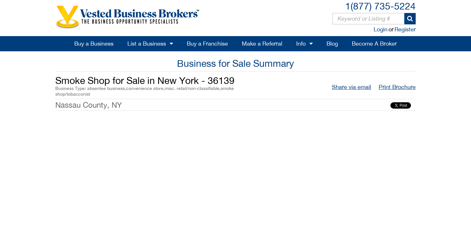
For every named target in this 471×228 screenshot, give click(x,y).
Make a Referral (262, 43)
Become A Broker (374, 43)
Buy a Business (93, 43)
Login (381, 29)
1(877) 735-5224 (380, 6)
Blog (332, 43)
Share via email (351, 87)
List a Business (146, 43)
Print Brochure (397, 87)
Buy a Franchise (207, 43)
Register (405, 29)
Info (301, 43)
